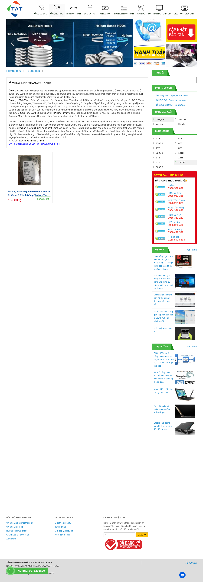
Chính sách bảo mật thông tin (19, 523)
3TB (158, 157)
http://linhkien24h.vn (34, 140)
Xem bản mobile (62, 535)
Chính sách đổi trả (14, 527)
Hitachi (181, 124)
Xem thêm (192, 249)
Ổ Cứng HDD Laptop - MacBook (172, 95)
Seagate (160, 119)
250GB (159, 143)
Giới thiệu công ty (63, 523)
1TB (158, 138)
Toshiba (182, 119)
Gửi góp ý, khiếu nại (64, 531)
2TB (158, 148)
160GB (181, 162)
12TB (180, 157)
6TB (180, 143)
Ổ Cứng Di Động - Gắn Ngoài (170, 105)
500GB (159, 167)
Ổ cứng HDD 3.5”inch (19, 100)
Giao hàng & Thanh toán (17, 535)
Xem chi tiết (43, 199)
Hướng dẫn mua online (16, 531)
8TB (180, 148)
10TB (180, 153)
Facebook (191, 562)
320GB (159, 153)
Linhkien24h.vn (16, 121)
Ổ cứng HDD (15, 90)
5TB (180, 138)
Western (160, 124)
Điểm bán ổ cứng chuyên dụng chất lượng (37, 128)
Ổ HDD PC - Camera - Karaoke (171, 100)
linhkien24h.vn (59, 113)
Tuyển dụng (60, 527)
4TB (158, 162)
